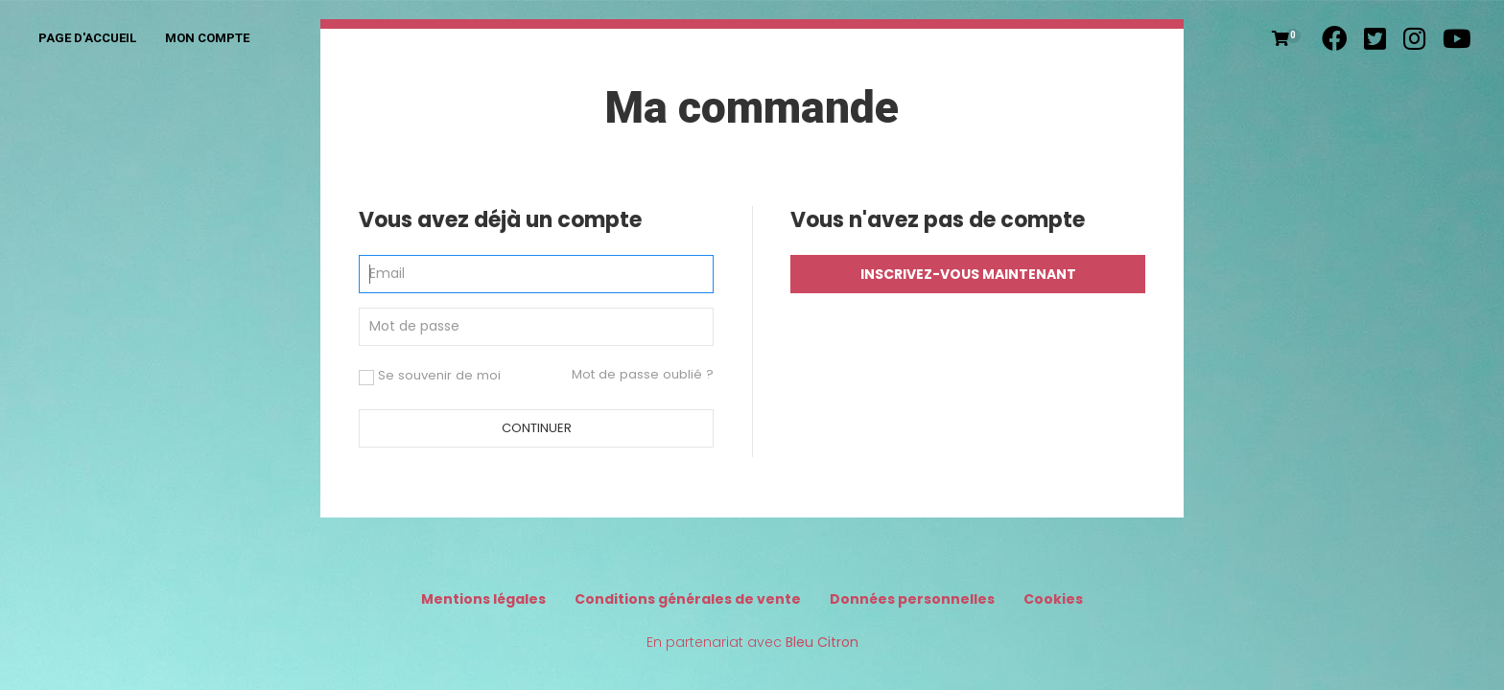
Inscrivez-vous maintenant (968, 274)
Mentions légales (483, 599)
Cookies (1053, 599)
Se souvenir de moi (430, 375)
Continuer (537, 428)
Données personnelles (912, 599)
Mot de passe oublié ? (643, 374)
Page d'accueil (87, 38)
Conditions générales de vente (688, 599)
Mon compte (207, 38)
